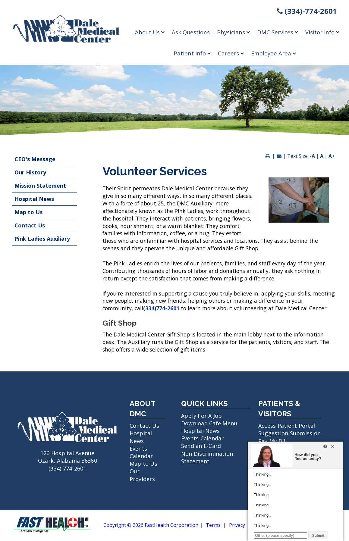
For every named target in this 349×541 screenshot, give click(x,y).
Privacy (237, 525)
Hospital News (34, 198)
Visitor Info (322, 32)
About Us (150, 32)
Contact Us (29, 225)
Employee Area (273, 53)
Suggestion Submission (289, 433)
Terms (213, 525)
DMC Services (277, 32)
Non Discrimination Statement (207, 457)
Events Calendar (141, 452)
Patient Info (192, 53)
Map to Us (28, 212)
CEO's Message (34, 159)
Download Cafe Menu (209, 423)
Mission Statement (40, 185)
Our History (30, 172)
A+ (332, 156)
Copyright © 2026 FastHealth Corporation (150, 525)
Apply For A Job (201, 415)
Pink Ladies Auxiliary (42, 238)
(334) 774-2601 (67, 468)
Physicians (233, 32)
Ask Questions (191, 32)
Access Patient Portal (286, 425)
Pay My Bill (272, 441)
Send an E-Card (201, 445)
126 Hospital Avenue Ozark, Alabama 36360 (67, 453)
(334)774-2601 (161, 308)
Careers (231, 53)
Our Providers (142, 475)
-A (312, 156)
